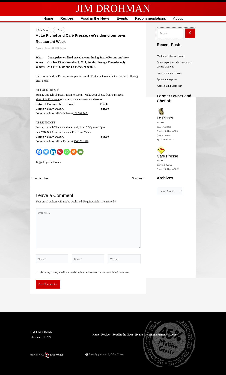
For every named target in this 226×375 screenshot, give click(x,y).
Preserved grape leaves (170, 72)
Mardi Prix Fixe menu (48, 99)
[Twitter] (46, 152)
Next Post (138, 178)
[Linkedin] (53, 152)
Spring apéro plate (167, 79)
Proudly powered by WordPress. (107, 354)
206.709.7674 (81, 113)
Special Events (53, 162)
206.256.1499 (81, 141)
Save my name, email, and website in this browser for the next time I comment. (85, 274)
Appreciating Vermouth (170, 85)
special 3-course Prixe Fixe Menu (73, 132)
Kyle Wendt (56, 354)
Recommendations (151, 18)
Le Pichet (59, 30)
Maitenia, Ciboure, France (171, 55)
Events (122, 18)
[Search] (190, 33)
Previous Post (39, 178)
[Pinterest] (60, 152)
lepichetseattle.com (165, 139)
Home (47, 18)
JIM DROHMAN (113, 8)
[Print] (73, 152)
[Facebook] (39, 152)
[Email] (80, 152)
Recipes (66, 18)
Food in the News (95, 18)
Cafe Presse (43, 30)
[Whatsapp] (67, 152)
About (179, 18)
